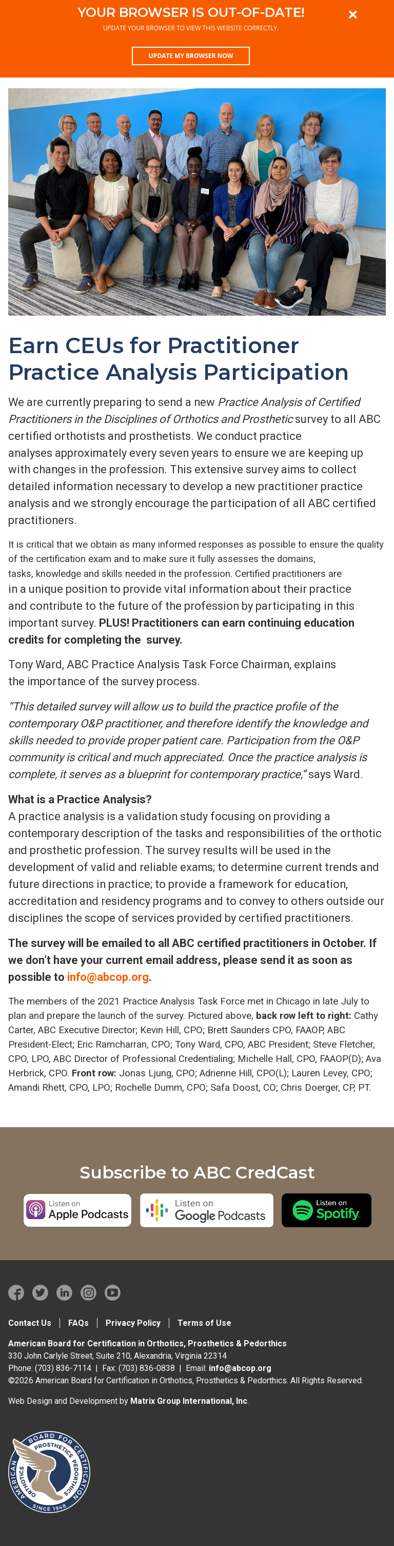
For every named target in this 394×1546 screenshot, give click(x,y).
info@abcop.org (108, 977)
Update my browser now (191, 55)
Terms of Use (204, 1323)
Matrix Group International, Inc (188, 1401)
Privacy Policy (133, 1323)
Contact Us (29, 1323)
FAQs (78, 1323)
